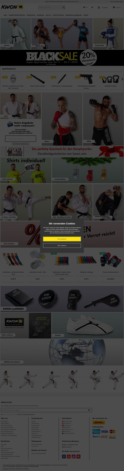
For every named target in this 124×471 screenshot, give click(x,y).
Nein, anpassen (62, 245)
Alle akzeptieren (62, 239)
